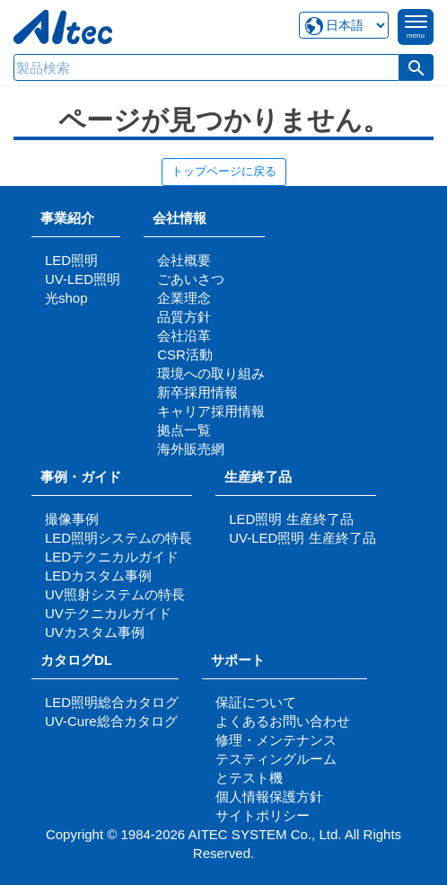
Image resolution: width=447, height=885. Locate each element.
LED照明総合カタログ (112, 702)
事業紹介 (67, 218)
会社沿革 (184, 335)
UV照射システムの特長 (115, 594)
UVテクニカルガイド (108, 613)
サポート (244, 660)
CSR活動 (185, 354)
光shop (66, 297)
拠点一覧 (184, 430)
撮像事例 (72, 519)
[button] (416, 67)
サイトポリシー (262, 815)
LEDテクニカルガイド (112, 556)
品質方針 (184, 316)
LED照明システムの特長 (118, 537)
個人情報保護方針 (269, 796)
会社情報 (179, 218)
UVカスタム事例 (95, 632)
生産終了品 (258, 476)
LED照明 (71, 260)
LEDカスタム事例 (98, 575)
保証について (255, 702)
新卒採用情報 (197, 392)
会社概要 (184, 260)
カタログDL (76, 660)
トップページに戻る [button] (223, 171)
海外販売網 (190, 448)
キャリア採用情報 (211, 411)
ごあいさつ (190, 279)
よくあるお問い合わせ (282, 721)
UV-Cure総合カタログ (111, 721)
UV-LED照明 (82, 279)
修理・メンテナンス (276, 740)
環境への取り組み (211, 373)
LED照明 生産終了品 (291, 519)
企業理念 (184, 297)
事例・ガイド (80, 476)
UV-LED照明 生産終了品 (302, 537)
